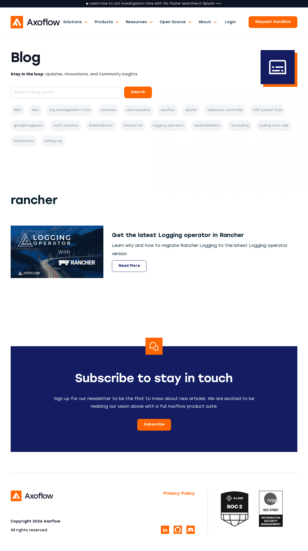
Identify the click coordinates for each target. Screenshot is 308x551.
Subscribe (154, 425)
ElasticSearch (101, 125)
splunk (191, 110)
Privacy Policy (179, 494)
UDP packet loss (267, 110)
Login (230, 22)
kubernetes (24, 141)
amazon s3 (132, 125)
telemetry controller (225, 110)
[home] (35, 22)
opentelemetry (207, 125)
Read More (129, 266)
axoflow (168, 110)
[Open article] (178, 236)
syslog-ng (53, 141)
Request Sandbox (273, 22)
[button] (75, 22)
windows (108, 110)
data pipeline (138, 110)
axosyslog (240, 125)
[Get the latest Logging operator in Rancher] (57, 252)
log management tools (70, 110)
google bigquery (28, 125)
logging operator (168, 125)
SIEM (17, 110)
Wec (35, 110)
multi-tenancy (66, 125)
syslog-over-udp (274, 125)
